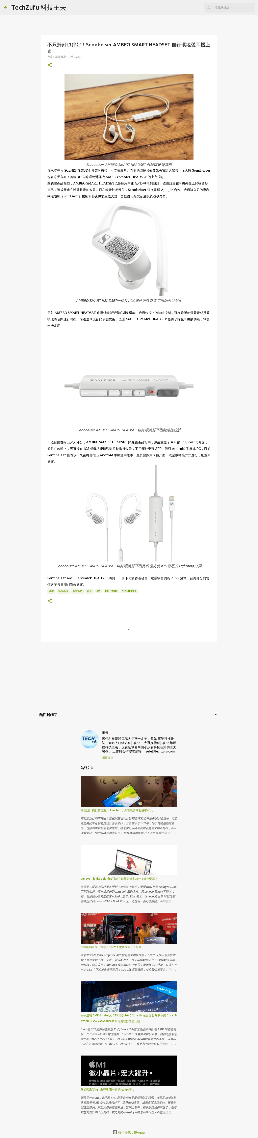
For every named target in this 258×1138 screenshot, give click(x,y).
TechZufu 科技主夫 (38, 7)
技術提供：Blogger (129, 1132)
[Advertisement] (129, 676)
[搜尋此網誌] (233, 8)
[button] (49, 65)
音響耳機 (77, 591)
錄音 (89, 591)
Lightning (111, 591)
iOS (99, 591)
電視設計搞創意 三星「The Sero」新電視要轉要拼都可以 (117, 810)
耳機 (51, 591)
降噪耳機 (63, 591)
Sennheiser (129, 591)
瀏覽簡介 (107, 757)
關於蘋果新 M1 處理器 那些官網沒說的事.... (107, 1089)
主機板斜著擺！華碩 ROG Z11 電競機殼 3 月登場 (111, 947)
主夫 (105, 732)
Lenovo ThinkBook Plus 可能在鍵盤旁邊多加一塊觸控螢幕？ (119, 878)
